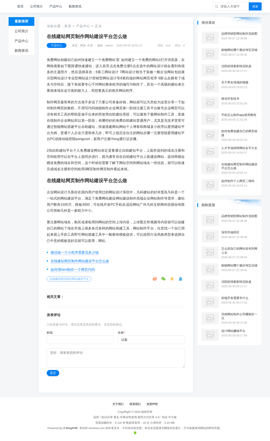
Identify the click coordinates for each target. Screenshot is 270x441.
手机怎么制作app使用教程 (238, 115)
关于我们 (118, 404)
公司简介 (36, 6)
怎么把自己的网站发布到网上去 (239, 250)
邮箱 (50, 332)
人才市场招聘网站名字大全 (239, 148)
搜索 (255, 6)
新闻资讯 (75, 6)
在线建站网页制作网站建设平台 (69, 279)
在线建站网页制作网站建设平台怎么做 (80, 261)
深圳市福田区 (230, 232)
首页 (20, 6)
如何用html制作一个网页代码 (73, 269)
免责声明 (152, 404)
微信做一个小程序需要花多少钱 (75, 252)
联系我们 (135, 404)
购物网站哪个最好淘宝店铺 (239, 50)
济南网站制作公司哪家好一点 (239, 316)
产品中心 (55, 6)
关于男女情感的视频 (234, 82)
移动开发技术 (230, 98)
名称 (121, 332)
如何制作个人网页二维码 (237, 181)
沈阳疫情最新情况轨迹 (236, 66)
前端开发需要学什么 (234, 298)
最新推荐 (21, 21)
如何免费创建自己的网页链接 (239, 133)
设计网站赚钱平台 (233, 331)
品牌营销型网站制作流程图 (239, 33)
